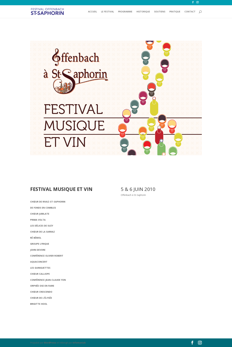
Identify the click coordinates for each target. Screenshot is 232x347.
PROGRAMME (125, 11)
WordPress (50, 342)
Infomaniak (79, 342)
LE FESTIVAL (107, 11)
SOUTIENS (159, 11)
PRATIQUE (174, 11)
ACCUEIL (92, 11)
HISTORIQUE (143, 11)
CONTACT (189, 11)
